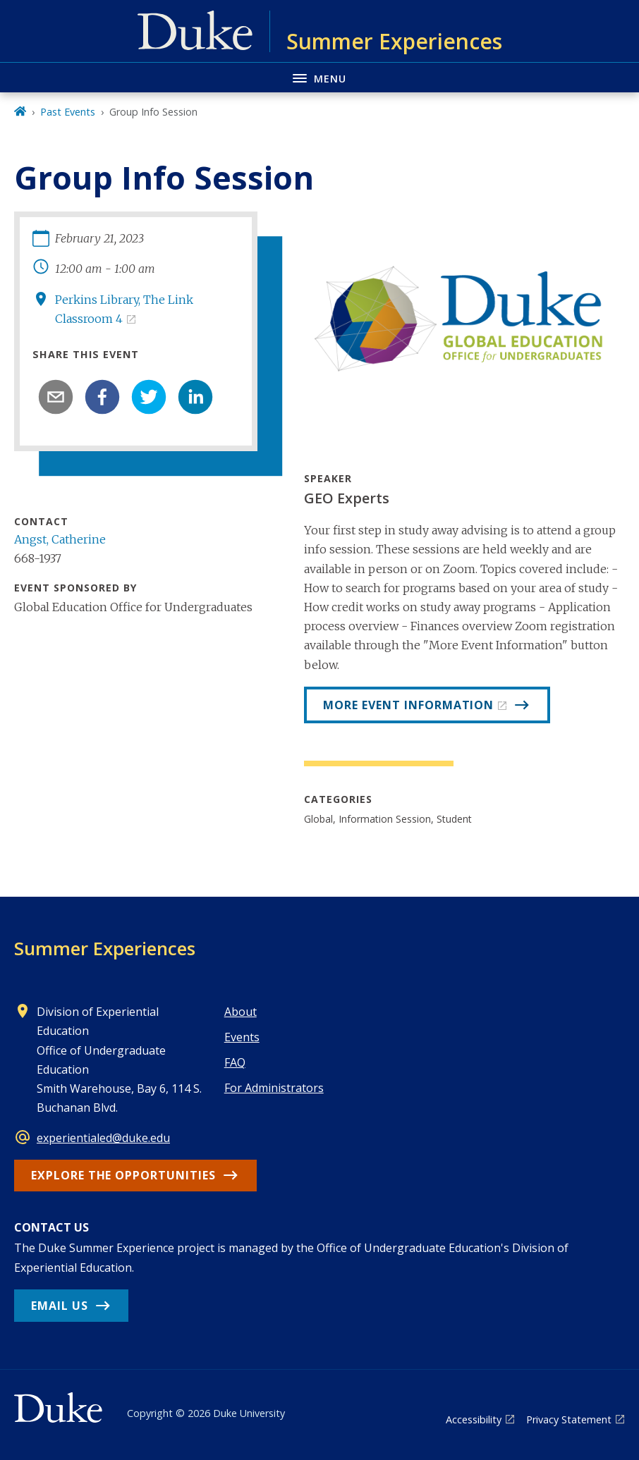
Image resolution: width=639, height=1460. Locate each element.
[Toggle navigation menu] (319, 77)
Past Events (67, 111)
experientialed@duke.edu (103, 1138)
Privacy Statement (568, 1419)
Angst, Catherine (60, 539)
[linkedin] (195, 397)
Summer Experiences (104, 948)
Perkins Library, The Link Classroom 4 (124, 309)
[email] (55, 397)
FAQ (234, 1062)
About (240, 1011)
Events (242, 1037)
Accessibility (473, 1419)
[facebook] (102, 397)
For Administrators (274, 1088)
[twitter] (148, 397)
